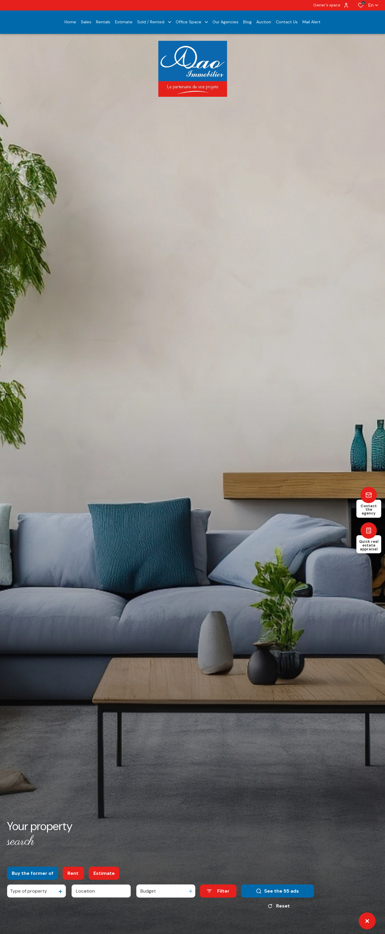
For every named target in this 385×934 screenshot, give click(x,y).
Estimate (104, 873)
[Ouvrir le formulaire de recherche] (218, 891)
